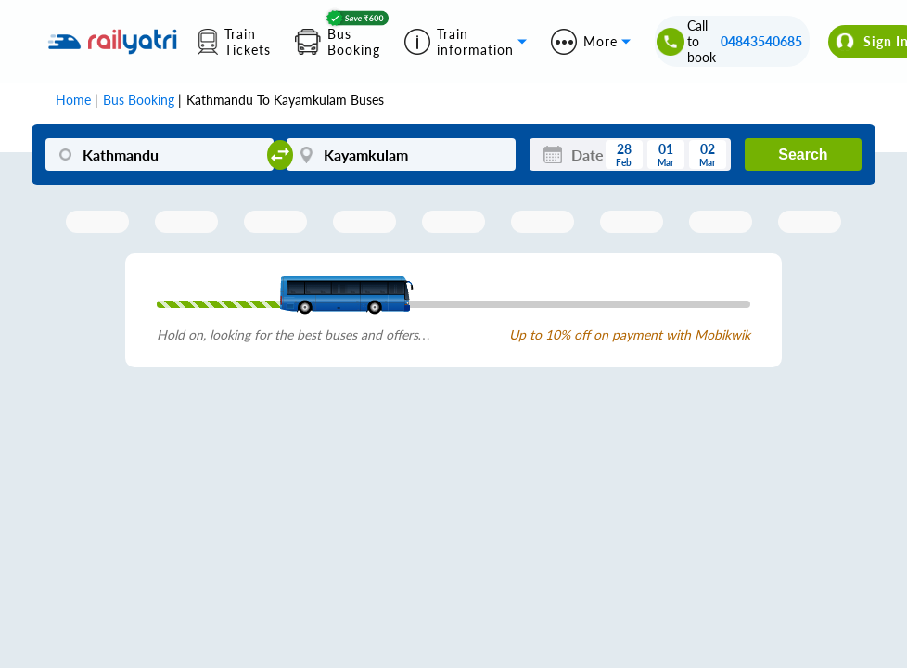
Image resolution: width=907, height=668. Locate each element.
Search (802, 154)
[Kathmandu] (159, 154)
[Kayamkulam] (401, 154)
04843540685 (761, 41)
